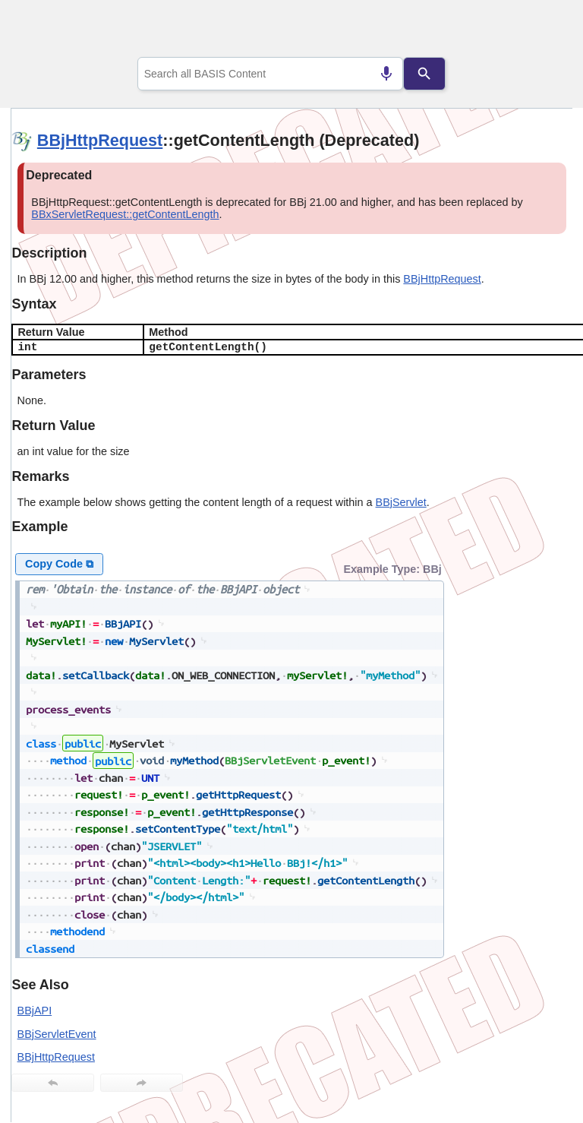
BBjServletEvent (56, 1034)
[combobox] (270, 73)
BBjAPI (34, 1010)
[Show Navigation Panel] (541, 31)
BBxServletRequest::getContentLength (125, 214)
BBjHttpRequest (99, 140)
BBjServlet (401, 502)
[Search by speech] (386, 74)
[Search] (424, 73)
